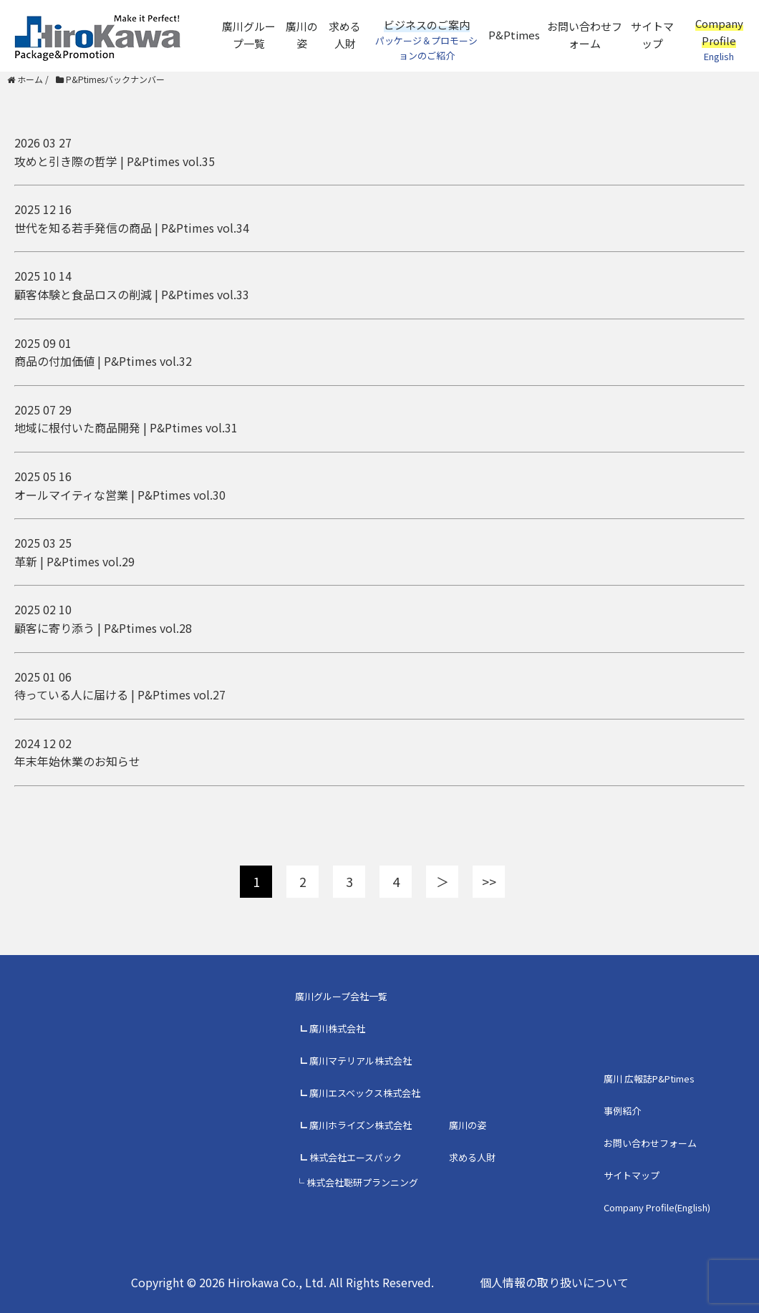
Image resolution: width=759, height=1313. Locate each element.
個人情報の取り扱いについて (554, 1282)
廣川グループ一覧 (249, 35)
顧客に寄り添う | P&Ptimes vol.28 (103, 627)
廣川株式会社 (337, 1028)
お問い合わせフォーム (584, 35)
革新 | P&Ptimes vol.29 (74, 561)
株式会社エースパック (355, 1157)
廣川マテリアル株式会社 (360, 1060)
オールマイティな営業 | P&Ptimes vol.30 (120, 494)
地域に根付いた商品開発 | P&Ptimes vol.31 (126, 427)
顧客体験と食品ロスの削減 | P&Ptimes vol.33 (131, 294)
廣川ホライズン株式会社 (360, 1125)
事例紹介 (622, 1111)
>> (489, 881)
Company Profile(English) (657, 1207)
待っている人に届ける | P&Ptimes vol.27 (120, 694)
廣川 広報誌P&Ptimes (649, 1078)
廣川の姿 (302, 35)
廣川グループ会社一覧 (341, 996)
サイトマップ (652, 35)
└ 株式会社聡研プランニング (356, 1182)
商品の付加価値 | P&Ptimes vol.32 (103, 360)
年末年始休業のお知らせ (77, 761)
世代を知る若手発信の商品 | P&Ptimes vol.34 (131, 227)
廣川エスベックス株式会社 (364, 1093)
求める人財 (345, 35)
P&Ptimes (514, 34)
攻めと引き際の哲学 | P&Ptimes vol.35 (114, 161)
